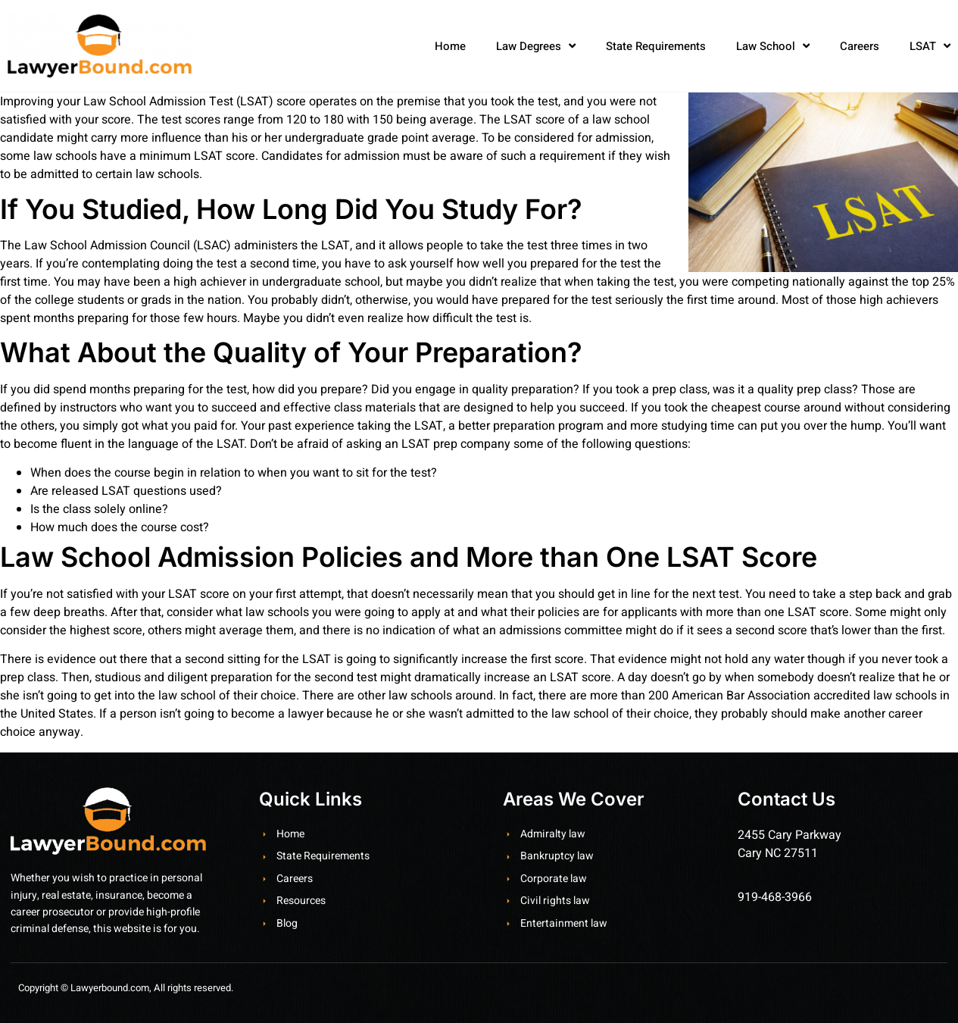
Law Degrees (536, 46)
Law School (773, 46)
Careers (859, 46)
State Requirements (656, 46)
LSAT (930, 46)
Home (450, 46)
